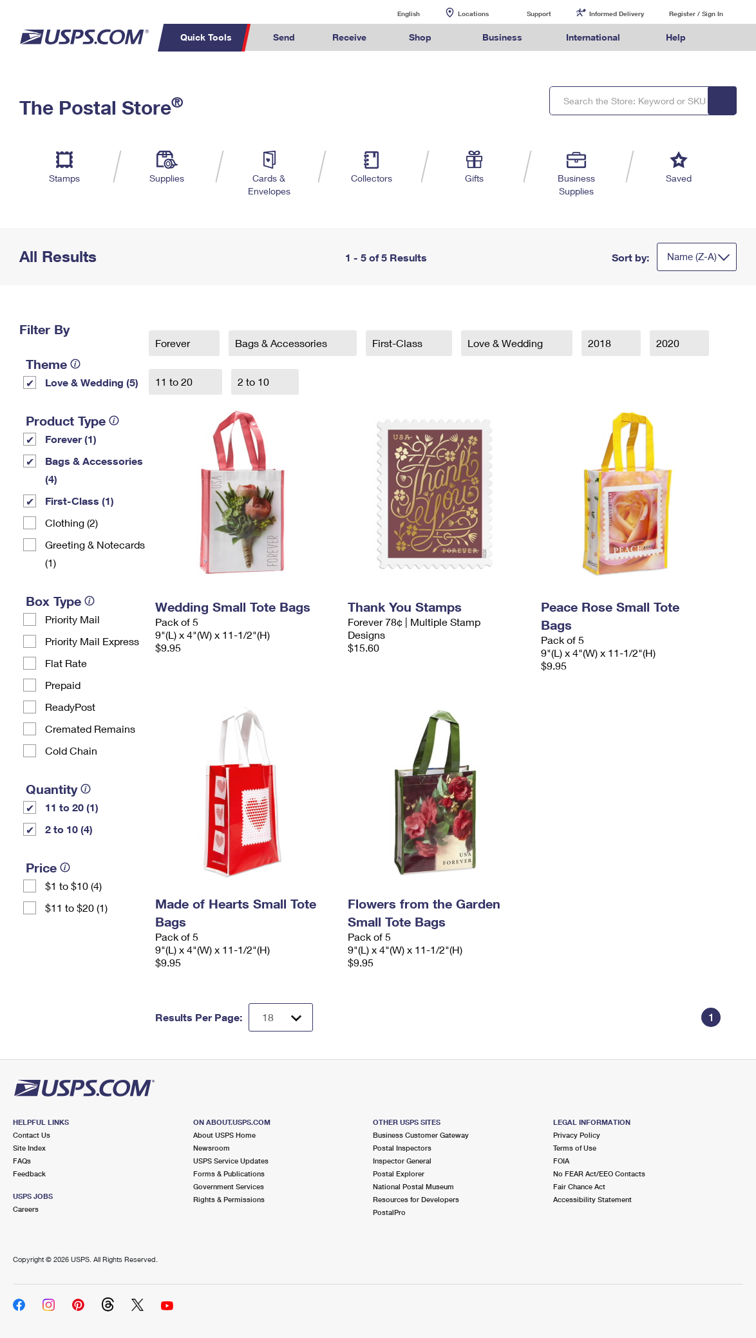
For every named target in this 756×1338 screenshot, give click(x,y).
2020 (669, 343)
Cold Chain (71, 750)
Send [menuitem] (284, 37)
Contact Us (31, 1135)
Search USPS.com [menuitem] (728, 38)
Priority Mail (72, 619)
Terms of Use (574, 1148)
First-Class (398, 343)
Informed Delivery (616, 13)
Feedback (29, 1173)
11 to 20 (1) (72, 807)
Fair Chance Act (579, 1186)
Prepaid (62, 685)
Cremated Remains (90, 728)
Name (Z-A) (692, 256)
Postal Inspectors (402, 1148)
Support (539, 13)
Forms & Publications (229, 1173)
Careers (26, 1209)
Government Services (228, 1186)
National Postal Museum (413, 1186)
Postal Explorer (398, 1173)
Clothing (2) (71, 522)
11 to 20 (175, 381)
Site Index (29, 1148)
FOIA (561, 1160)
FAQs (22, 1160)
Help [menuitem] (676, 37)
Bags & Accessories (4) (94, 470)
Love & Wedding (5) (91, 382)
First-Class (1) (79, 501)
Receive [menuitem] (349, 37)
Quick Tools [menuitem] (206, 37)
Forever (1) (71, 439)
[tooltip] (75, 364)
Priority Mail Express (92, 641)
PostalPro (389, 1212)
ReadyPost (70, 707)
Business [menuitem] (502, 37)
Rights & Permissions (229, 1199)
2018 (601, 343)
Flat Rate (66, 663)
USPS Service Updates (231, 1160)
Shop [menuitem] (420, 37)
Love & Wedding (506, 343)
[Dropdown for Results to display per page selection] (281, 1017)
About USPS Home (224, 1135)
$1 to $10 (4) (73, 886)
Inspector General (402, 1160)
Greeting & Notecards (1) (95, 553)
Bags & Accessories (282, 343)
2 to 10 (255, 381)
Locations (473, 13)
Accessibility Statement (592, 1199)
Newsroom (211, 1148)
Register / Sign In (696, 13)
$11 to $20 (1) (76, 907)
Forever (174, 343)
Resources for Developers (416, 1199)
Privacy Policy (576, 1135)
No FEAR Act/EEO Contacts (599, 1173)
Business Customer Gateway (421, 1135)
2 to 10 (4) (69, 829)
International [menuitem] (593, 37)
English (395, 13)
